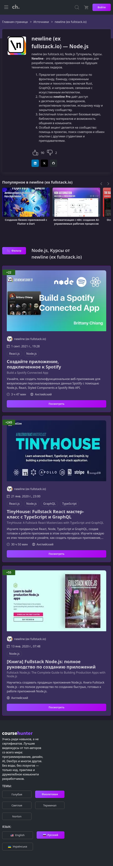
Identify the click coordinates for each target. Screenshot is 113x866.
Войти (102, 7)
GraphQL (49, 504)
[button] (35, 152)
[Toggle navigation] (6, 7)
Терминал (49, 805)
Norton (16, 816)
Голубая (17, 794)
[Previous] (101, 183)
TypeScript (69, 504)
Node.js (31, 354)
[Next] (108, 183)
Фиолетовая (50, 794)
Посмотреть (56, 403)
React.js (14, 354)
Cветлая (17, 805)
